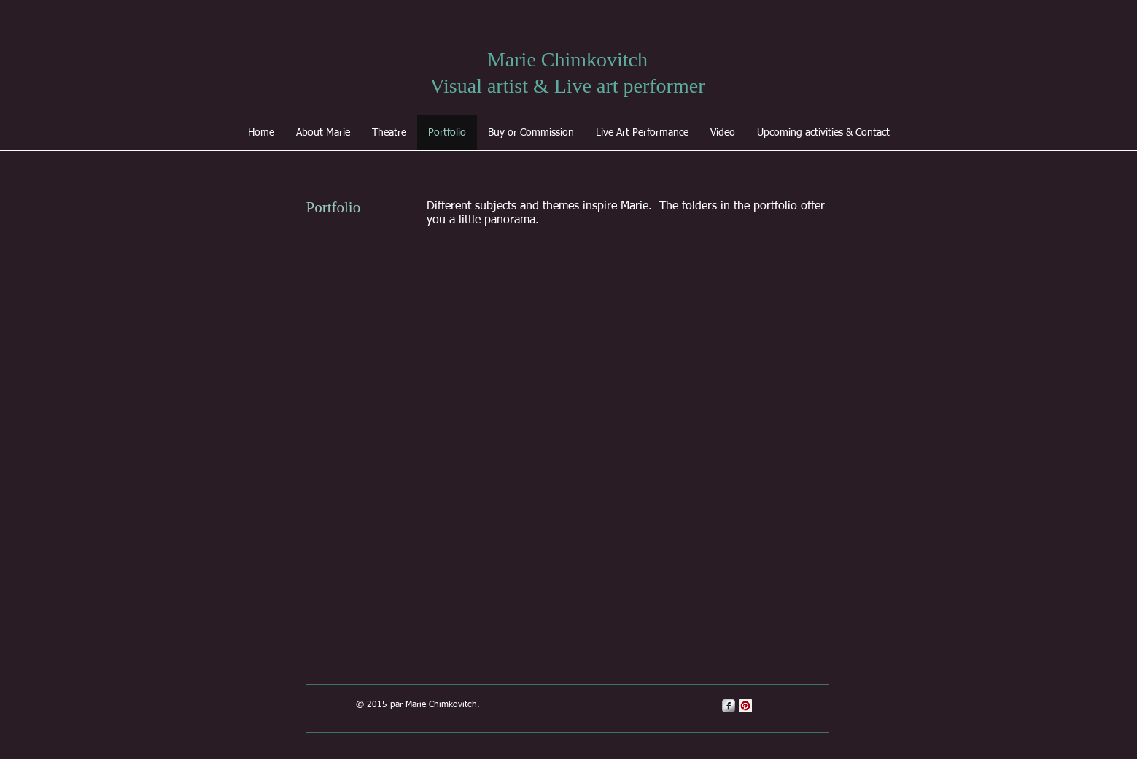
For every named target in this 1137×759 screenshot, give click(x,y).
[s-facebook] (728, 705)
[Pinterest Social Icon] (745, 705)
